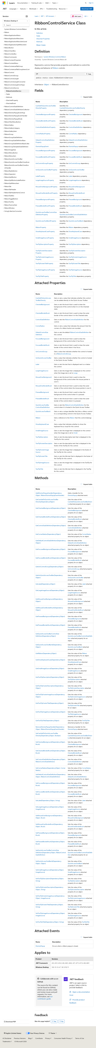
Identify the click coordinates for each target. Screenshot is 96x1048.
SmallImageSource (75, 238)
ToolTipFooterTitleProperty (44, 263)
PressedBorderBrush (75, 206)
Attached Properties (43, 39)
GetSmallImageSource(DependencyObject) (50, 668)
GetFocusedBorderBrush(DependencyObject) (51, 558)
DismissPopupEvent (42, 146)
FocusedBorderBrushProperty (45, 157)
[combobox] (16, 21)
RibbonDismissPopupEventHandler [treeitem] (15, 116)
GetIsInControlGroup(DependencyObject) (49, 567)
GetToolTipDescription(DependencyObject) (50, 677)
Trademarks (6, 1041)
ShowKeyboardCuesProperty (45, 231)
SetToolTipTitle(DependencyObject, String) (50, 922)
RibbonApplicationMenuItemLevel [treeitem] (15, 41)
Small (75, 433)
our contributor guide (45, 997)
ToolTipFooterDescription (77, 251)
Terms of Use (79, 1038)
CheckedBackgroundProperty (45, 114)
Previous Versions (20, 1038)
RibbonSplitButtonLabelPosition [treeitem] (14, 180)
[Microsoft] (4, 3)
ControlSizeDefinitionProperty (45, 127)
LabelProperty (40, 176)
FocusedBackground (75, 150)
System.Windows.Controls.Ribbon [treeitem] (15, 29)
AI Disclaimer (7, 1038)
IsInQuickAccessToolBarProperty (46, 170)
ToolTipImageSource (75, 270)
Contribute (39, 1038)
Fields (38, 36)
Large (75, 373)
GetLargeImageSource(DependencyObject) (50, 590)
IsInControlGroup (74, 163)
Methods (39, 42)
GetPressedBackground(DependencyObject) (50, 616)
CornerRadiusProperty (43, 134)
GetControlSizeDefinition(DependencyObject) (51, 525)
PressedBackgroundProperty (45, 199)
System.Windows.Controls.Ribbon (55, 57)
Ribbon (55, 68)
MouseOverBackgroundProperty (46, 187)
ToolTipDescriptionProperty (45, 244)
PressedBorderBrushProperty (45, 206)
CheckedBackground (75, 114)
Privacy (47, 1038)
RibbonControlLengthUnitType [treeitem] (14, 85)
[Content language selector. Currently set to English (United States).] (13, 1033)
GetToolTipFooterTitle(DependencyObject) (50, 703)
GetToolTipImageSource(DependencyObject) (50, 712)
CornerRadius (73, 134)
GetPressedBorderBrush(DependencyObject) (50, 625)
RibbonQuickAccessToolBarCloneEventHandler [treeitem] (16, 166)
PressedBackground (75, 199)
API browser (50, 16)
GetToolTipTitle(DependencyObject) (47, 720)
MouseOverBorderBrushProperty (47, 193)
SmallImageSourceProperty (45, 238)
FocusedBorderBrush (75, 157)
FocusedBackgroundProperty (45, 150)
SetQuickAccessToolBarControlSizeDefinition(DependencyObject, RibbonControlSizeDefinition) (51, 852)
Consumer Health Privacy (62, 1038)
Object (46, 84)
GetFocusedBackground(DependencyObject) (50, 549)
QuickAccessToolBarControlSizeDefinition (73, 214)
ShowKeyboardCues (75, 231)
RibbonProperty (41, 227)
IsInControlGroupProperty (44, 163)
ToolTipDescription (75, 244)
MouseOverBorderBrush (77, 193)
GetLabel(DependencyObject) (45, 584)
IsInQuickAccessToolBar (76, 170)
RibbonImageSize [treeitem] (10, 150)
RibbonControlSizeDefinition (74, 319)
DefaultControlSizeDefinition (78, 140)
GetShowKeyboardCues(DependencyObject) (50, 660)
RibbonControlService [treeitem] (13, 91)
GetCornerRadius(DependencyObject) (48, 534)
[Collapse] (26, 16)
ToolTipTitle (72, 276)
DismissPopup (73, 146)
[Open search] (86, 3)
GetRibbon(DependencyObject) (46, 653)
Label (70, 176)
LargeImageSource (75, 180)
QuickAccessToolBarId (76, 221)
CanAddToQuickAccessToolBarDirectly (72, 108)
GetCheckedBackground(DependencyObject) (51, 508)
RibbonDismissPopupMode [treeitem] (13, 119)
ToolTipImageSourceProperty (45, 270)
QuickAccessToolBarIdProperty (46, 221)
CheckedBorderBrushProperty (45, 121)
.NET (42, 16)
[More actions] (91, 16)
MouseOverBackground (77, 187)
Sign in (91, 3)
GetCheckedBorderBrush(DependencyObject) (51, 517)
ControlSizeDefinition (76, 127)
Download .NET (87, 9)
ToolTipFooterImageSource (78, 257)
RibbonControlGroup (64, 354)
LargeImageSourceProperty (45, 180)
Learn (36, 16)
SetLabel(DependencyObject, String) (48, 800)
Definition (39, 33)
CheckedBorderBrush (76, 121)
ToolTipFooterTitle (74, 263)
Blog (29, 1038)
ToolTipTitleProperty (42, 276)
